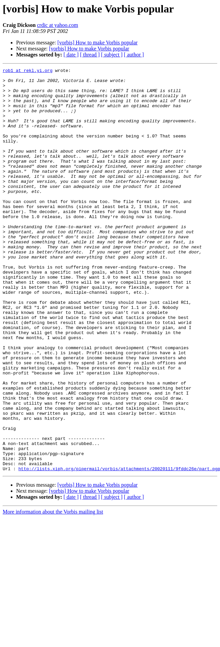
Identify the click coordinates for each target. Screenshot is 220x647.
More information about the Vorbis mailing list (53, 592)
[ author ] (134, 54)
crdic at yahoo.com (57, 25)
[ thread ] (90, 54)
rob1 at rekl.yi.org (27, 71)
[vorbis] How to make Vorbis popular (97, 42)
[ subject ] (112, 54)
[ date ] (71, 54)
